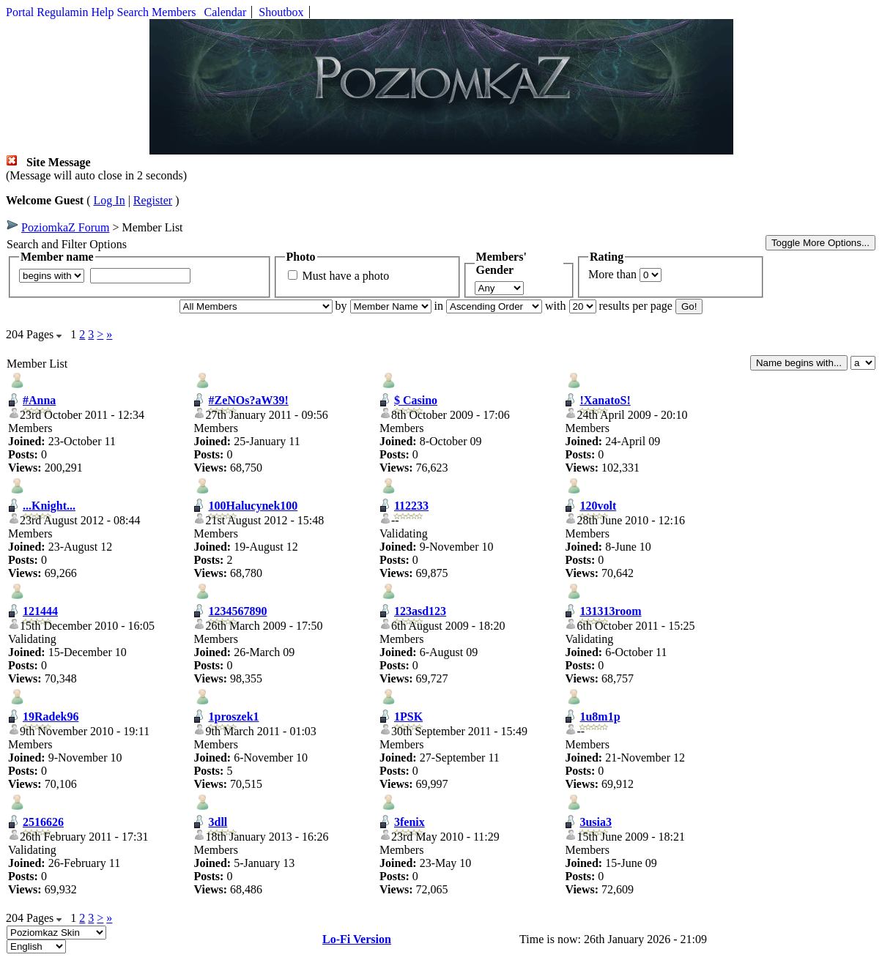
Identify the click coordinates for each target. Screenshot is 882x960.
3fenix (409, 822)
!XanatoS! (604, 400)
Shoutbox (281, 12)
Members (174, 12)
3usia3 (595, 822)
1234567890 (237, 611)
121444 (40, 611)
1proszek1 (233, 716)
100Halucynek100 (252, 505)
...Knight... (49, 505)
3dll (217, 822)
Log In (109, 200)
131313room (610, 611)
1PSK (408, 716)
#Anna (39, 400)
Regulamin (62, 12)
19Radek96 (50, 716)
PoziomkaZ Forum (65, 227)
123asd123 (420, 611)
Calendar (225, 12)
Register (152, 200)
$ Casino (415, 400)
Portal (20, 12)
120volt (597, 505)
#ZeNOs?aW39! (248, 400)
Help (102, 12)
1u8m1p (599, 716)
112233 (411, 505)
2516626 (43, 822)
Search (133, 12)
